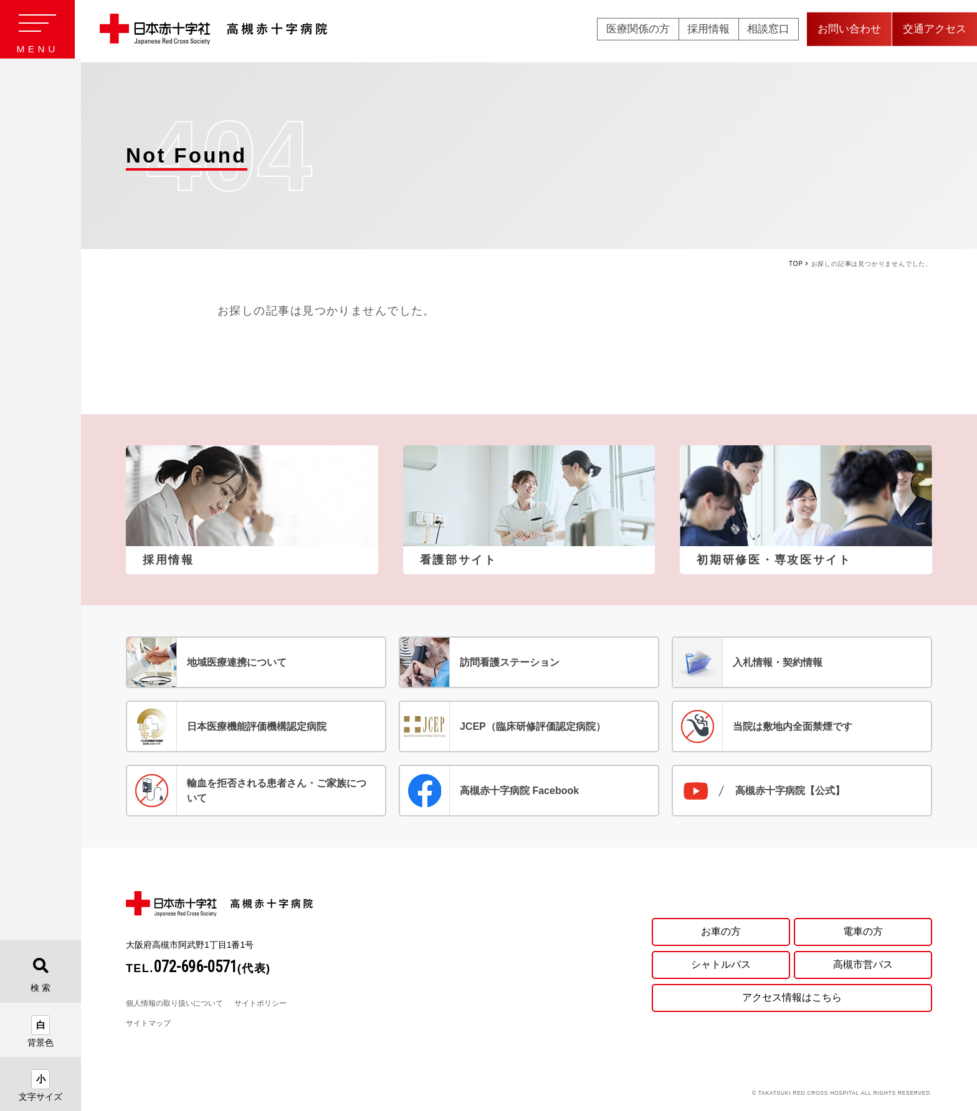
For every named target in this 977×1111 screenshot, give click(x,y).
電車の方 (863, 931)
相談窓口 (768, 31)
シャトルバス (721, 964)
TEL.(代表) (198, 968)
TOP (796, 263)
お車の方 (721, 931)
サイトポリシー (260, 1003)
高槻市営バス (863, 964)
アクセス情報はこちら (792, 998)
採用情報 (708, 31)
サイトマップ (148, 1023)
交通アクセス (934, 31)
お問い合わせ (849, 31)
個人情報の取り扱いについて (174, 1003)
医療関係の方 (638, 31)
